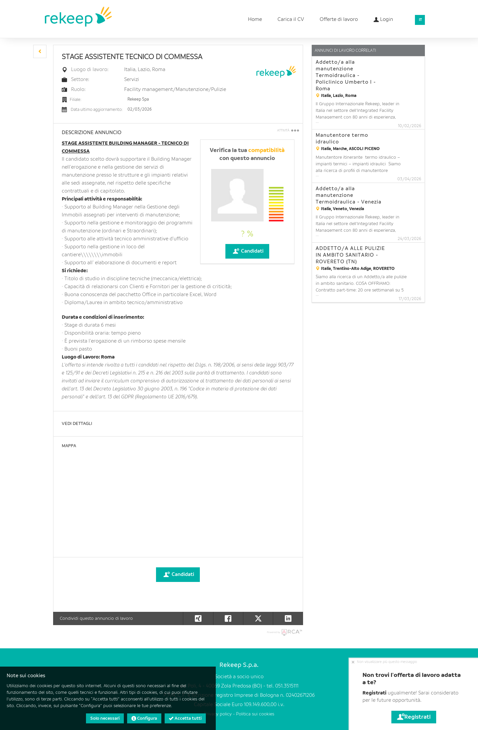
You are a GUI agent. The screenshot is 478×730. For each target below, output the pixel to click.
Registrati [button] (414, 717)
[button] (39, 51)
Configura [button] (144, 718)
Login (383, 17)
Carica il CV (291, 19)
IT (420, 20)
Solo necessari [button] (105, 718)
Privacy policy (218, 714)
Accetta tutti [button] (185, 718)
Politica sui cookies (255, 714)
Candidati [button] (247, 251)
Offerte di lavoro (339, 19)
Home (255, 19)
